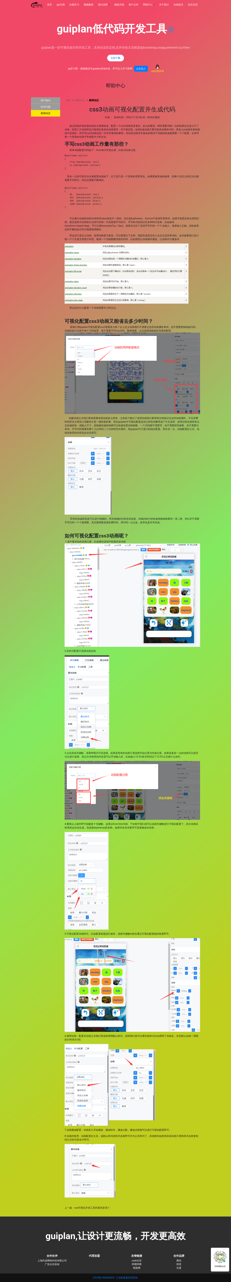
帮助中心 (80, 100)
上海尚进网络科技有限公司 (52, 1260)
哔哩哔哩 (137, 1264)
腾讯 (178, 1260)
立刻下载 (115, 58)
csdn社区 (137, 1260)
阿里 (178, 1264)
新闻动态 (94, 100)
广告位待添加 (52, 1264)
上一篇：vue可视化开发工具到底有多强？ (87, 1207)
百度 (178, 1267)
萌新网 (136, 1267)
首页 (68, 100)
